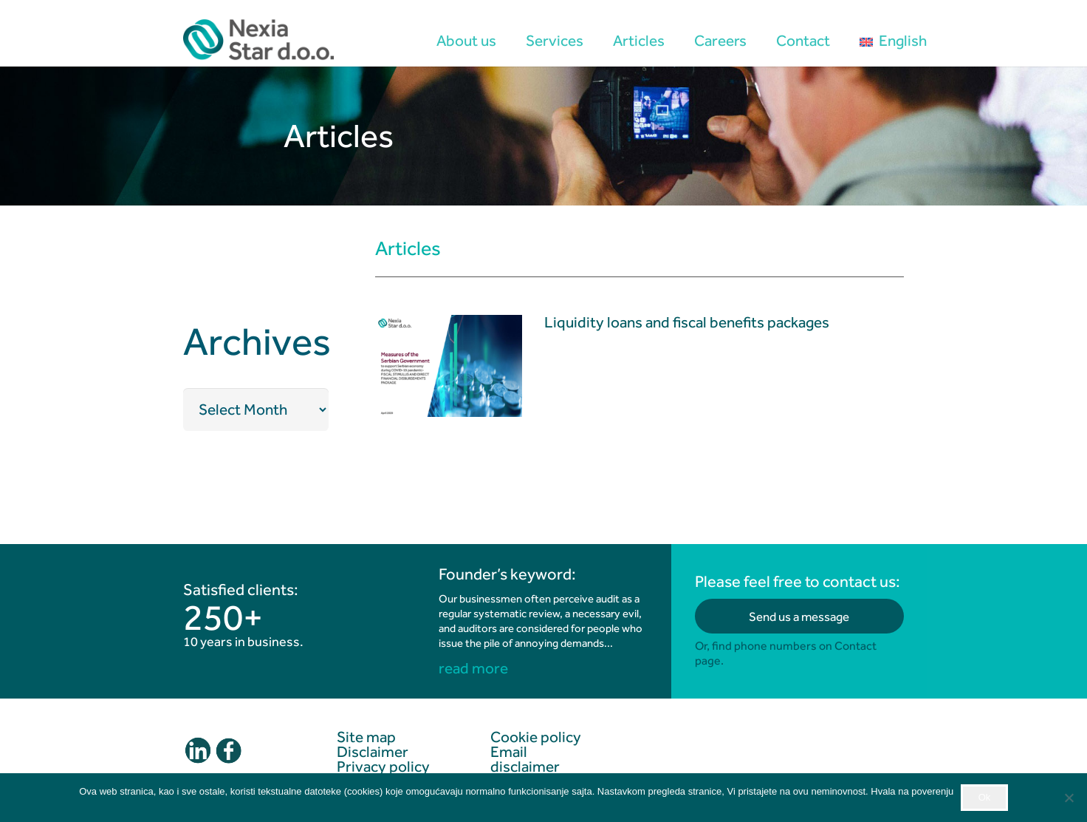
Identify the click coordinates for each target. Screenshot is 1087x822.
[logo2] (258, 41)
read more (473, 668)
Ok (984, 797)
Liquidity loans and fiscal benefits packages (686, 323)
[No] (1068, 797)
